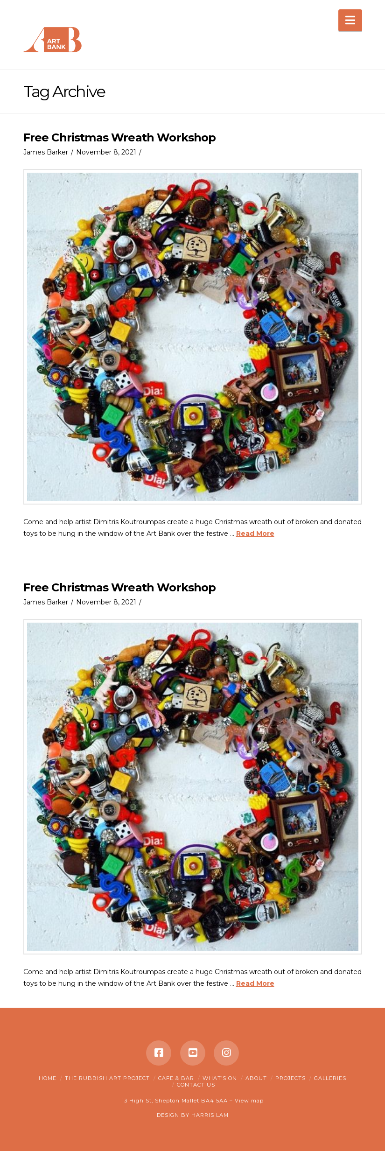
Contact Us (196, 1084)
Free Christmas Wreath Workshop (119, 137)
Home (47, 1078)
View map (249, 1100)
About (256, 1078)
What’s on (220, 1078)
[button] (350, 20)
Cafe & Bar (176, 1078)
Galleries (330, 1078)
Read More (255, 533)
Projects (290, 1078)
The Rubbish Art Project (107, 1078)
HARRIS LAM (210, 1115)
